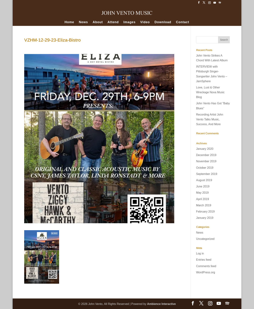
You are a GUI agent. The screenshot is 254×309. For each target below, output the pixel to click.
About (98, 22)
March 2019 (203, 205)
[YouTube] (214, 3)
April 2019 (202, 199)
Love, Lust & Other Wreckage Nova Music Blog (210, 92)
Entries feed (203, 259)
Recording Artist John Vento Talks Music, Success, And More (209, 119)
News (83, 22)
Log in (200, 253)
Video (145, 22)
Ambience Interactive (161, 303)
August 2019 (204, 180)
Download (163, 22)
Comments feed (206, 266)
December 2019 (206, 155)
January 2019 (204, 217)
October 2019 (204, 167)
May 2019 (202, 192)
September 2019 (206, 173)
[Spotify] (219, 3)
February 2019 (205, 211)
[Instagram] (209, 3)
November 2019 (206, 161)
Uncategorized (205, 238)
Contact (182, 22)
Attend (113, 22)
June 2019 (203, 186)
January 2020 (204, 148)
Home (69, 22)
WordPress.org (205, 272)
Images (129, 22)
